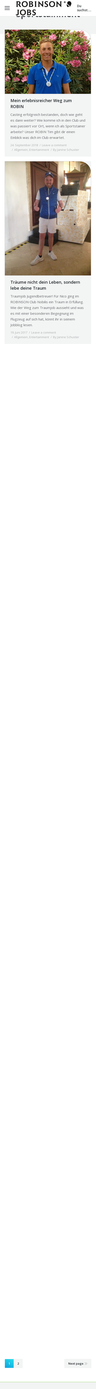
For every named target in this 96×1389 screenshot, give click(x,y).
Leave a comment (54, 145)
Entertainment (39, 150)
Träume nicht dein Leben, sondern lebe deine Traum (45, 285)
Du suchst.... (84, 8)
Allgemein (21, 150)
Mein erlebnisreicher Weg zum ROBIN (41, 103)
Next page (76, 1363)
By (66, 150)
